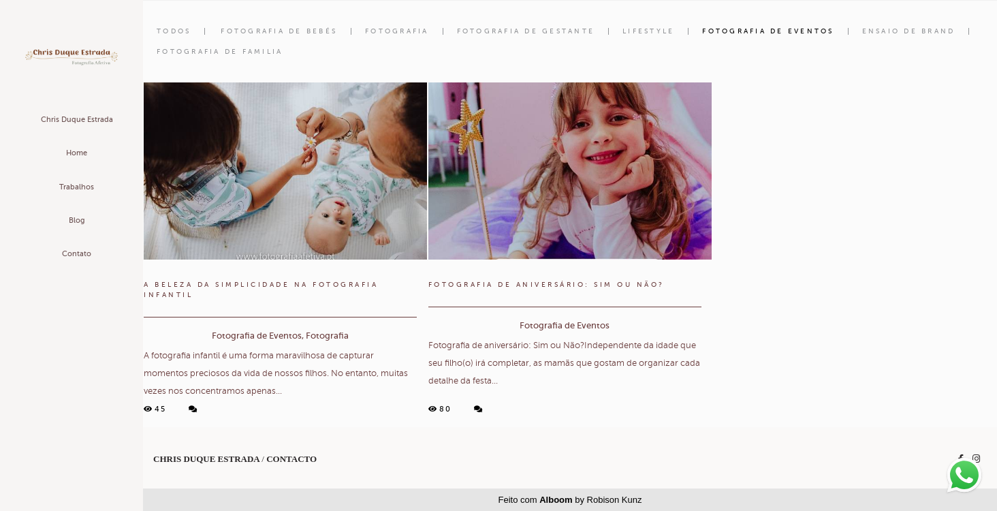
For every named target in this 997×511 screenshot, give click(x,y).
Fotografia (397, 31)
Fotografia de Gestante (526, 31)
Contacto (291, 458)
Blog (77, 220)
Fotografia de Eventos (768, 31)
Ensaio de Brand (908, 31)
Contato (76, 253)
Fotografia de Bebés (279, 31)
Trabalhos (76, 187)
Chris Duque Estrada (77, 119)
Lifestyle (648, 31)
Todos (174, 31)
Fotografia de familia (220, 51)
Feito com (570, 500)
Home (76, 153)
